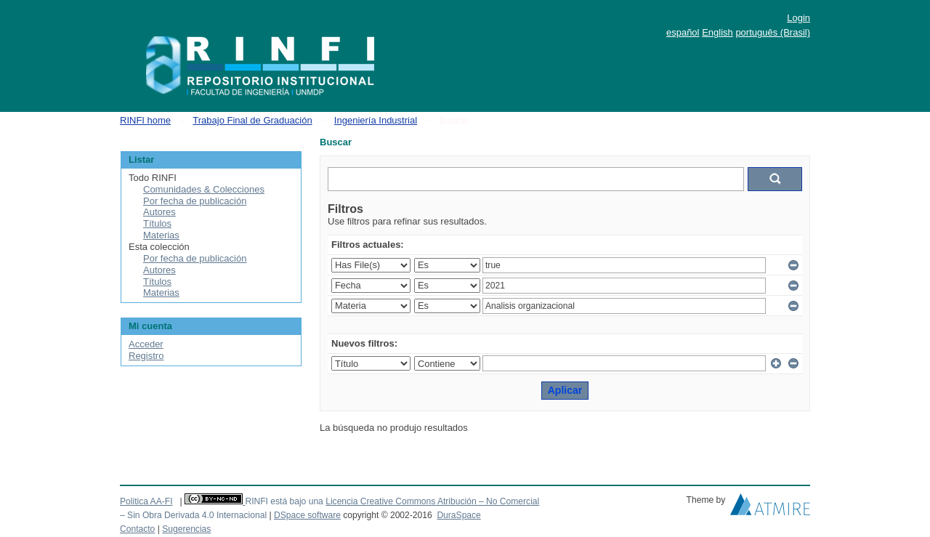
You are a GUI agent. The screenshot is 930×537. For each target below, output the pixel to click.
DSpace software (307, 515)
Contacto (137, 529)
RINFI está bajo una (284, 501)
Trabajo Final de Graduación (252, 120)
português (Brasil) (772, 32)
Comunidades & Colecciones (203, 189)
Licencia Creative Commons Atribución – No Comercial (432, 501)
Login (798, 17)
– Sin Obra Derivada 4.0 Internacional (193, 515)
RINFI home (145, 120)
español (683, 32)
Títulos (157, 223)
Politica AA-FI (146, 501)
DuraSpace (458, 515)
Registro (146, 355)
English (717, 32)
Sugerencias (186, 529)
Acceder (146, 344)
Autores (159, 211)
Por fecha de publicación (194, 200)
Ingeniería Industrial (375, 120)
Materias (161, 235)
